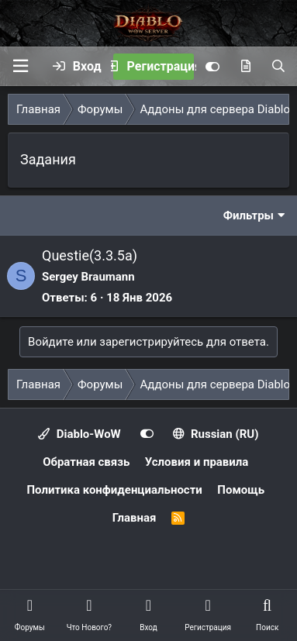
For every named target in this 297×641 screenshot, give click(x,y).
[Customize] (212, 66)
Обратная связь (86, 462)
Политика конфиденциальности (114, 490)
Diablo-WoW (79, 434)
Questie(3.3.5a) (89, 255)
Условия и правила (197, 462)
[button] (20, 66)
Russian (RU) (216, 434)
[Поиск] (278, 66)
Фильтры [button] (248, 215)
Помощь (240, 490)
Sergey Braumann (88, 277)
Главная (134, 518)
